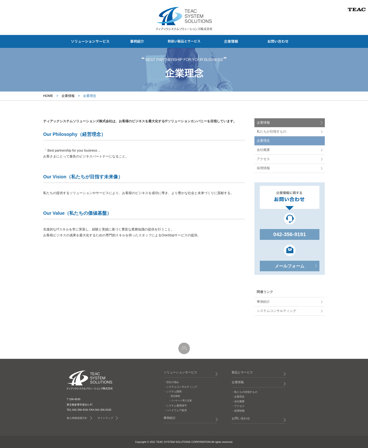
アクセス (263, 159)
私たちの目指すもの (245, 392)
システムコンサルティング (276, 311)
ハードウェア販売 (176, 410)
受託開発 (175, 396)
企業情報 (68, 96)
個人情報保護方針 (77, 418)
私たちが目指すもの (271, 131)
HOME (48, 96)
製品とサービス (242, 372)
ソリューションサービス (180, 372)
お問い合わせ (241, 418)
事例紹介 (263, 301)
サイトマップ (105, 418)
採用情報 (263, 168)
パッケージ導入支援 (181, 400)
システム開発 (174, 391)
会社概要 (263, 150)
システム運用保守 (176, 405)
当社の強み (172, 382)
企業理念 (263, 140)
